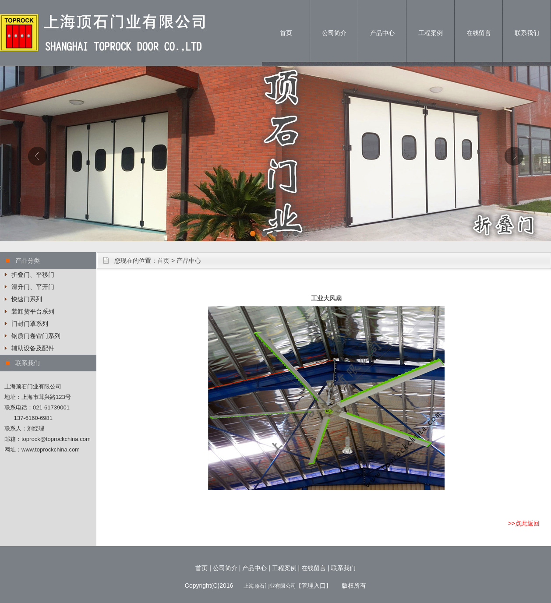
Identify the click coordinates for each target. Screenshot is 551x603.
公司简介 (334, 32)
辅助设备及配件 (32, 348)
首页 (286, 32)
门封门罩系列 (29, 323)
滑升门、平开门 (32, 286)
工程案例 (430, 32)
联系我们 (527, 32)
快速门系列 (26, 299)
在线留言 (478, 32)
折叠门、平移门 (32, 274)
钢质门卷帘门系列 (35, 335)
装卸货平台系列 (32, 311)
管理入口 (313, 585)
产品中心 (382, 32)
